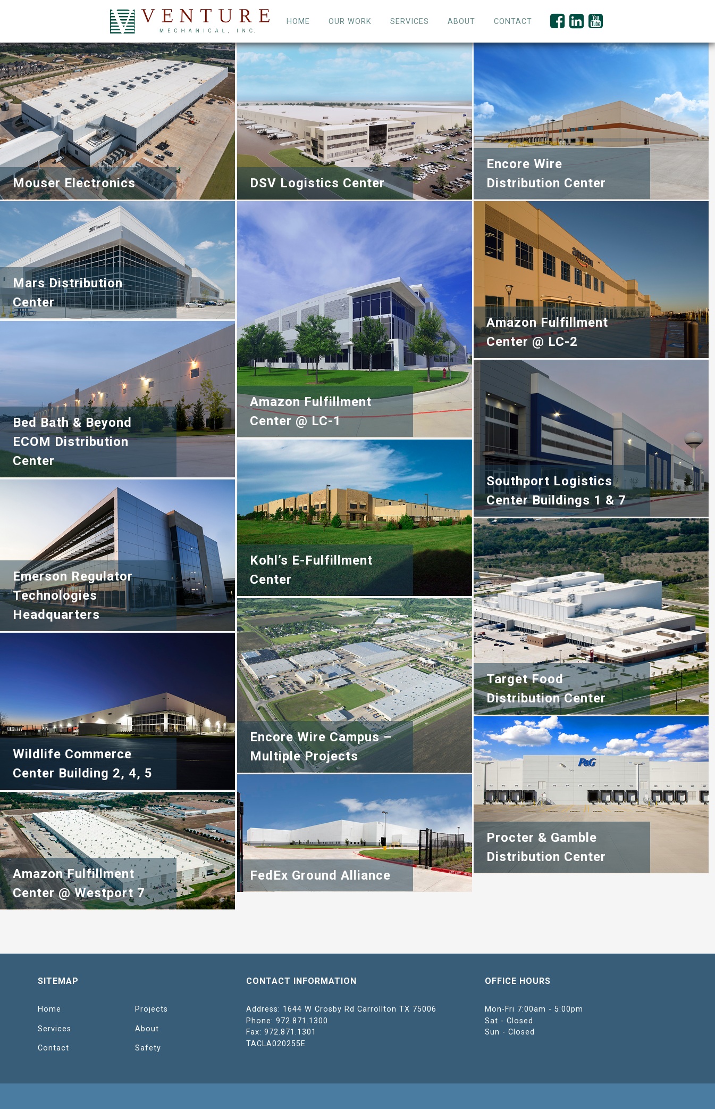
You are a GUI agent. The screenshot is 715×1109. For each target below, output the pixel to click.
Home (298, 21)
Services (409, 21)
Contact (53, 1048)
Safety (148, 1048)
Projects (151, 1009)
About (147, 1028)
